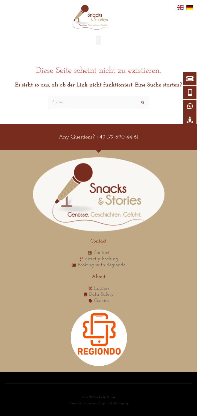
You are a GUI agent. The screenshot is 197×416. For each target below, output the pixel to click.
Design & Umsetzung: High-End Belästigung (98, 403)
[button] (98, 40)
